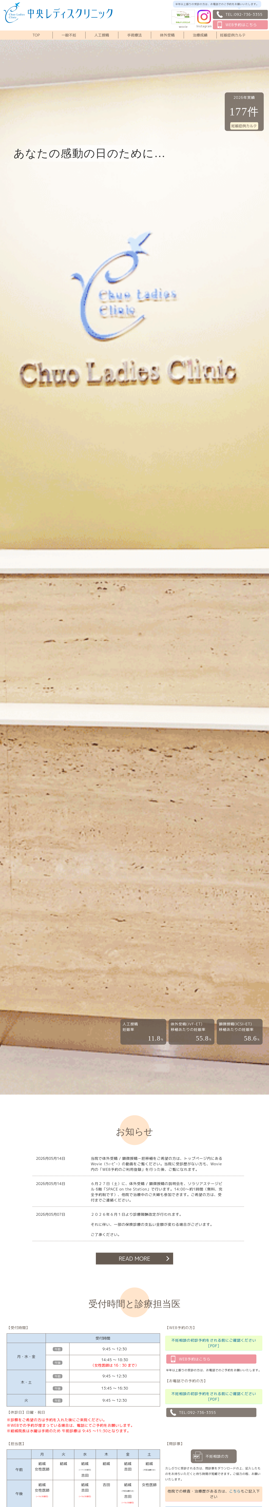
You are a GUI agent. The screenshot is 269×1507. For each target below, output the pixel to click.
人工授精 (101, 35)
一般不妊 (68, 35)
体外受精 (167, 35)
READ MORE (134, 1259)
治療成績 (200, 35)
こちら (235, 1491)
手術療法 (134, 35)
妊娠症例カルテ (233, 35)
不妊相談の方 (217, 1456)
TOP (36, 35)
